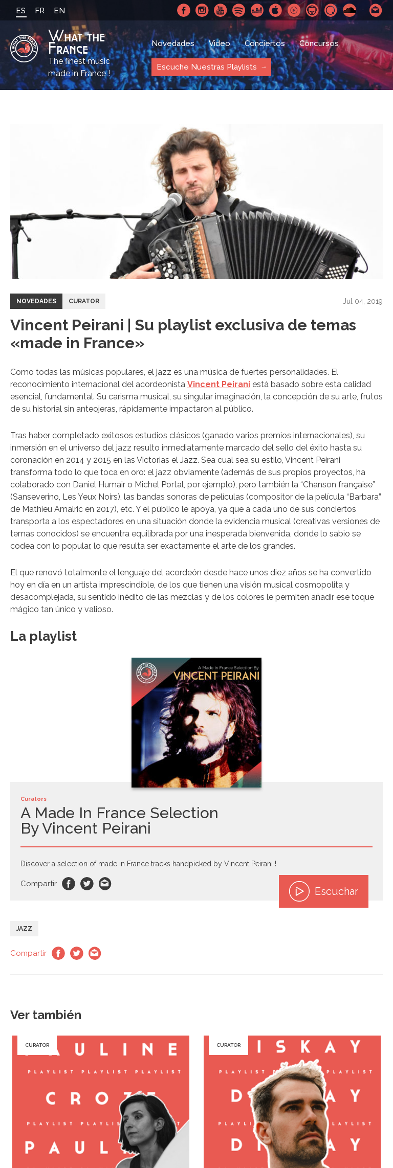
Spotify (239, 10)
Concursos (319, 43)
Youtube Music (294, 10)
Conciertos (265, 43)
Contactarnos (376, 10)
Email (105, 883)
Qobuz (331, 10)
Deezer (257, 10)
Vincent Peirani (218, 384)
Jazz (24, 928)
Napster (312, 10)
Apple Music (275, 10)
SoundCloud (349, 10)
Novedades (172, 43)
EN (59, 10)
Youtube (220, 10)
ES (21, 10)
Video (219, 43)
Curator (84, 301)
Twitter (87, 883)
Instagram (202, 10)
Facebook (183, 10)
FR (40, 10)
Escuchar (323, 891)
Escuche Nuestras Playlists (207, 67)
